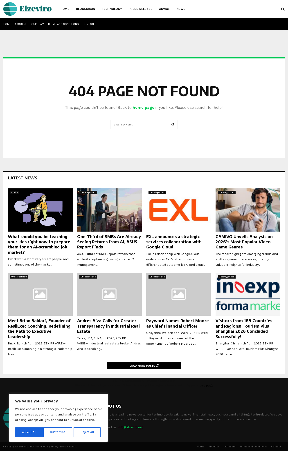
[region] (58, 418)
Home (65, 9)
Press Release (140, 9)
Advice (164, 9)
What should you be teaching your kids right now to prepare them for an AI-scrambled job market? (39, 244)
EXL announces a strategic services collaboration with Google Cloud (174, 242)
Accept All (88, 432)
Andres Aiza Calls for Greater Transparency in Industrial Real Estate (108, 326)
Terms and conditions (63, 24)
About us (21, 24)
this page (206, 385)
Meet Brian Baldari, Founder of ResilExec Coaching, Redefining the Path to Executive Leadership (39, 328)
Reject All (59, 432)
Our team (37, 24)
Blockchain (85, 9)
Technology (112, 9)
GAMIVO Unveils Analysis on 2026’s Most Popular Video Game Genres (244, 242)
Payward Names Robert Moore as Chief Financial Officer (177, 323)
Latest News (22, 177)
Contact (88, 24)
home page (143, 107)
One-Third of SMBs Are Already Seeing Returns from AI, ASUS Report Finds (109, 242)
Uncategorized (88, 192)
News (180, 9)
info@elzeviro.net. (130, 427)
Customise (29, 432)
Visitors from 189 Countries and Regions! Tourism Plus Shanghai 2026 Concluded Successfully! (244, 328)
